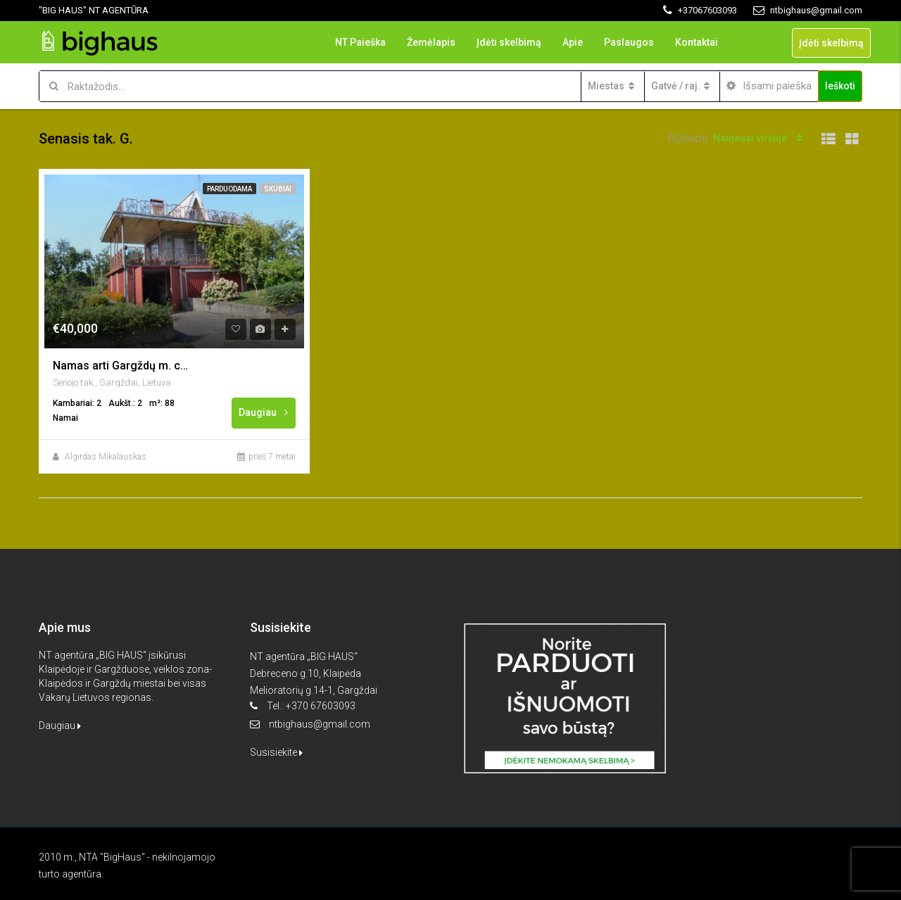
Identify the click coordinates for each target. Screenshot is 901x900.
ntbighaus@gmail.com (319, 724)
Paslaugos (629, 42)
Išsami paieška (769, 86)
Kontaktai (696, 42)
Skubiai (277, 189)
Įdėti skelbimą (509, 42)
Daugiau (264, 412)
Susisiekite (276, 752)
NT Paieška (360, 42)
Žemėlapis (431, 42)
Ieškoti (840, 85)
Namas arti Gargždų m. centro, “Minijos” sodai (123, 365)
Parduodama (229, 189)
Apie (572, 42)
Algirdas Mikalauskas (105, 457)
